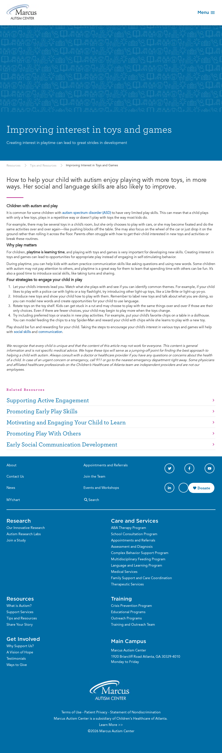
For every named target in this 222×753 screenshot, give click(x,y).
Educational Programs (128, 612)
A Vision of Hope (20, 652)
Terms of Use (71, 712)
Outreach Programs (126, 618)
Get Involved (23, 639)
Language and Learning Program (136, 565)
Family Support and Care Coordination (141, 578)
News (11, 488)
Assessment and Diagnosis (132, 547)
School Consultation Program (134, 534)
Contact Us (15, 476)
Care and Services (134, 520)
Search (91, 499)
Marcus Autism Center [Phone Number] (128, 650)
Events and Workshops (101, 488)
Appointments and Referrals (105, 465)
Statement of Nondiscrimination (135, 712)
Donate (204, 487)
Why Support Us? (20, 646)
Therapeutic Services (127, 584)
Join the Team (94, 476)
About (11, 465)
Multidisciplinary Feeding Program (138, 559)
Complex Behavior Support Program (139, 553)
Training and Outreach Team (133, 625)
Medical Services (124, 572)
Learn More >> (111, 725)
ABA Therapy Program (128, 528)
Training (121, 598)
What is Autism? (19, 606)
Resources (13, 165)
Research (19, 520)
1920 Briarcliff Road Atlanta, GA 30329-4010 (145, 657)
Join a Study (16, 540)
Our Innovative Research (26, 528)
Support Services (20, 612)
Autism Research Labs (24, 534)
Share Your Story (20, 625)
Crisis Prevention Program (131, 606)
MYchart (13, 500)
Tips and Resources (43, 165)
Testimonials (16, 659)
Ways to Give (17, 665)
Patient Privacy (95, 712)
